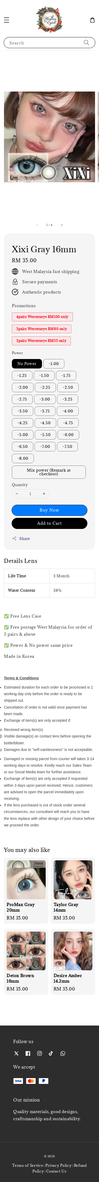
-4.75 (68, 422)
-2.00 (22, 387)
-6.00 (68, 434)
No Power (26, 363)
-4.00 (67, 410)
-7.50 (67, 446)
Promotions (24, 305)
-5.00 (22, 434)
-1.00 (54, 363)
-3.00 (45, 399)
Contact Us (56, 1171)
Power (17, 353)
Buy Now (49, 510)
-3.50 (22, 410)
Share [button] (21, 538)
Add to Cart (49, 523)
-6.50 (22, 446)
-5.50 (45, 434)
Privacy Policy (58, 1165)
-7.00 (45, 446)
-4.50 (45, 422)
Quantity (20, 484)
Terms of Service (27, 1165)
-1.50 (44, 375)
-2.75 (22, 399)
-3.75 (45, 410)
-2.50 (68, 387)
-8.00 (22, 458)
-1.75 (66, 375)
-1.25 (22, 375)
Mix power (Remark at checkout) (49, 472)
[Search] (86, 42)
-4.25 (22, 422)
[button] (6, 20)
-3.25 (68, 399)
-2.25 (45, 387)
